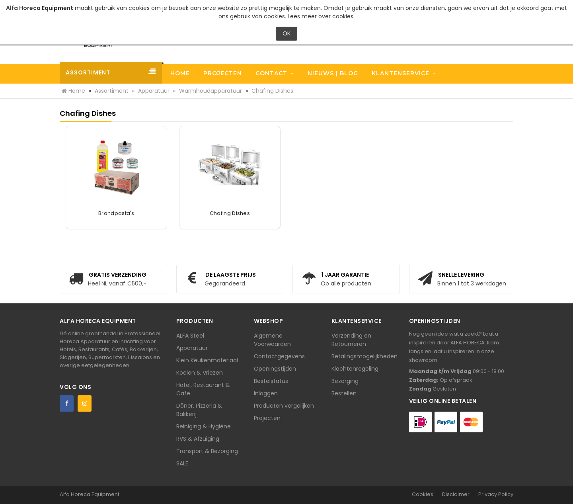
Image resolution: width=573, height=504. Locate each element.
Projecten (267, 418)
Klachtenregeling (354, 369)
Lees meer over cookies (320, 16)
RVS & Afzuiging (197, 439)
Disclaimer (456, 494)
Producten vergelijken (284, 406)
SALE (182, 463)
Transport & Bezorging (207, 451)
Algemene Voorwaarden (272, 340)
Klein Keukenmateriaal (207, 360)
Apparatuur (192, 348)
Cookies (422, 494)
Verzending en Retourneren (351, 340)
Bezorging (345, 381)
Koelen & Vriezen (199, 373)
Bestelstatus (271, 381)
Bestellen (344, 393)
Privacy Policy (495, 494)
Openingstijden (275, 369)
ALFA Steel (190, 336)
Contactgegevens (279, 356)
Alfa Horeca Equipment (90, 494)
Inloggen (266, 393)
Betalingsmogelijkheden (364, 356)
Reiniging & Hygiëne (203, 426)
